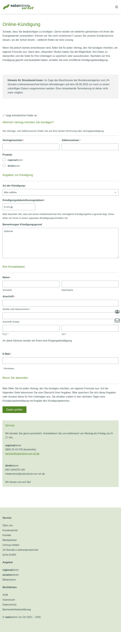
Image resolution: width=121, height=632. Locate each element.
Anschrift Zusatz (11, 321)
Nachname (67, 290)
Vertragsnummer (13, 140)
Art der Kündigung (14, 185)
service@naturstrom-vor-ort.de (22, 453)
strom (15, 160)
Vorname (7, 290)
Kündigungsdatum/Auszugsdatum (24, 200)
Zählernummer (71, 140)
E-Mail (7, 354)
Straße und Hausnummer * (17, 309)
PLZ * (6, 334)
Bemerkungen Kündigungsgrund (22, 224)
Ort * (64, 334)
